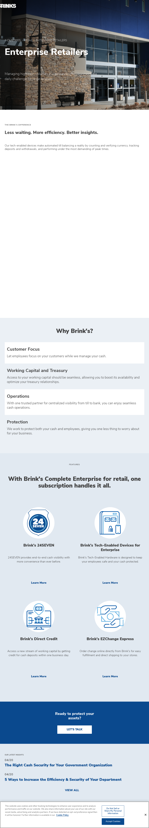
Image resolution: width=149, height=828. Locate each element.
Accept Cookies (113, 821)
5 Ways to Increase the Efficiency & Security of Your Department (63, 640)
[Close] (145, 814)
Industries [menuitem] (14, 778)
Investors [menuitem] (14, 796)
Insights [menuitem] (12, 784)
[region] (74, 814)
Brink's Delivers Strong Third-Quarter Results (46, 679)
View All (72, 651)
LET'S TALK (74, 590)
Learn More (52, 443)
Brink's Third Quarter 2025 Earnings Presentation (50, 693)
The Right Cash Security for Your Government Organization (58, 626)
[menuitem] (140, 6)
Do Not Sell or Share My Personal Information (107, 786)
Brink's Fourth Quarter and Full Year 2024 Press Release (55, 726)
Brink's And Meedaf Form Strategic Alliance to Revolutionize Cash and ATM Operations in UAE (73, 710)
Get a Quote (86, 794)
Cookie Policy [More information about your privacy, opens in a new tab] (62, 815)
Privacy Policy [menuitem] (89, 777)
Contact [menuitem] (12, 790)
